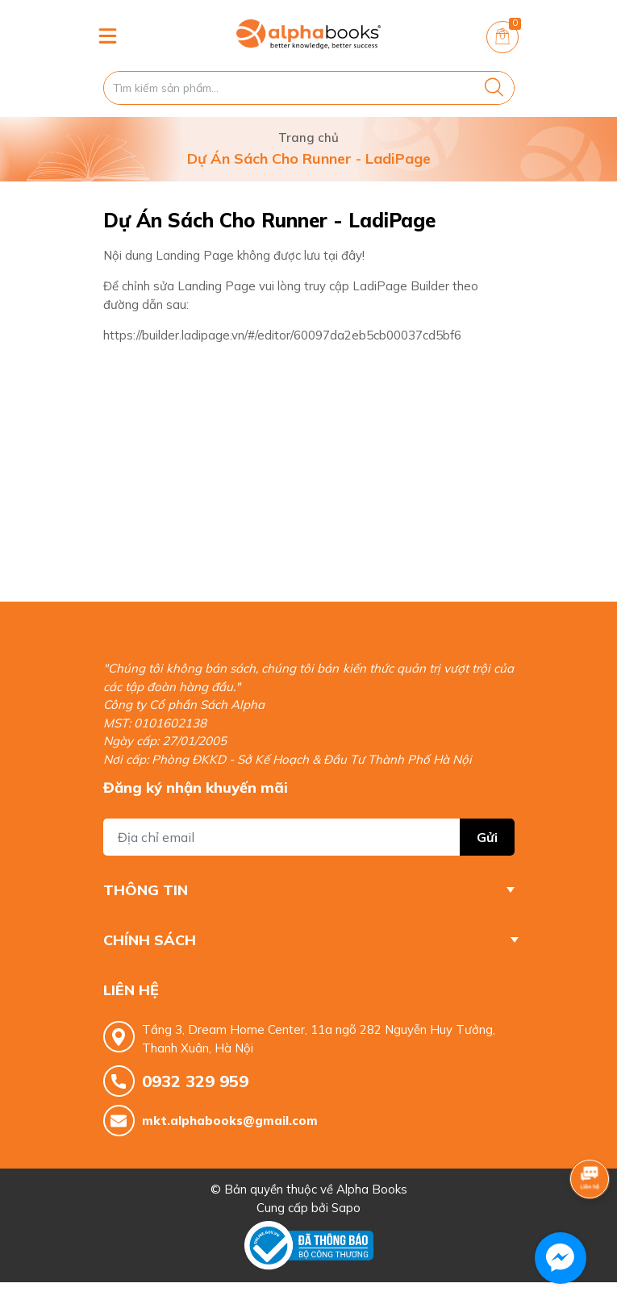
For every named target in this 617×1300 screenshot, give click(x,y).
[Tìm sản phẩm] (309, 88)
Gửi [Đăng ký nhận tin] (487, 837)
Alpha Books (371, 1189)
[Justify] (494, 88)
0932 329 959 (195, 1081)
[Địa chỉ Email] (309, 837)
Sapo (346, 1207)
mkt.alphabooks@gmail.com (230, 1120)
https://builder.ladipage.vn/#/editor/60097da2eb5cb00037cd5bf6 (282, 335)
